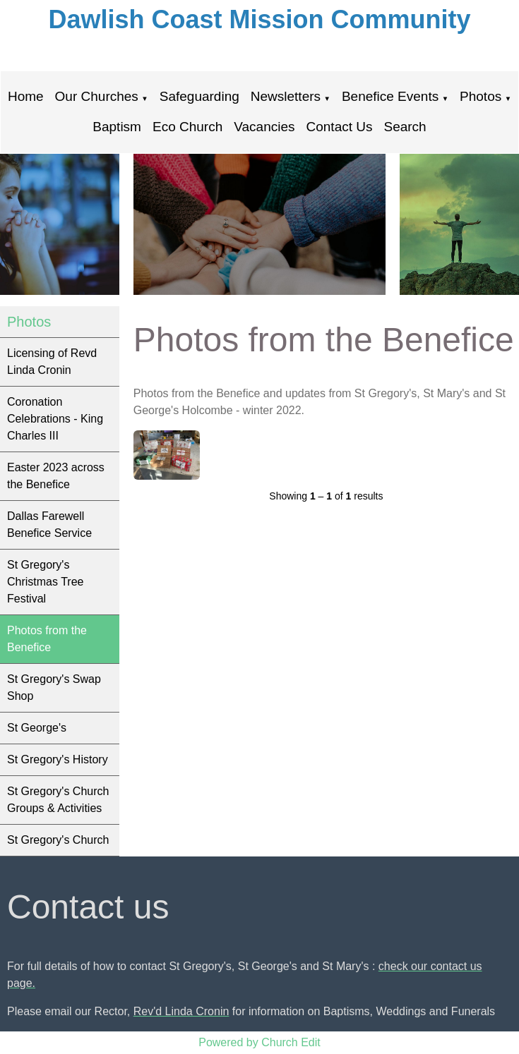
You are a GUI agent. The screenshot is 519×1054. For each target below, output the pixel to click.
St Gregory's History (57, 759)
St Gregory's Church (58, 840)
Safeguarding (199, 96)
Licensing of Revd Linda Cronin (52, 361)
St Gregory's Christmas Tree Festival (45, 582)
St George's (36, 728)
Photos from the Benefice (47, 638)
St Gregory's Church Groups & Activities (58, 799)
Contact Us (339, 126)
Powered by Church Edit (259, 1042)
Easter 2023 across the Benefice (56, 475)
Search (404, 126)
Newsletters (286, 96)
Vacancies (264, 126)
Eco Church (187, 126)
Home (26, 96)
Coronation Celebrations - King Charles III (55, 419)
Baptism (117, 126)
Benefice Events (390, 96)
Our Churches (96, 96)
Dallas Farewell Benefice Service (49, 524)
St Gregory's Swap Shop (54, 687)
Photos (480, 96)
